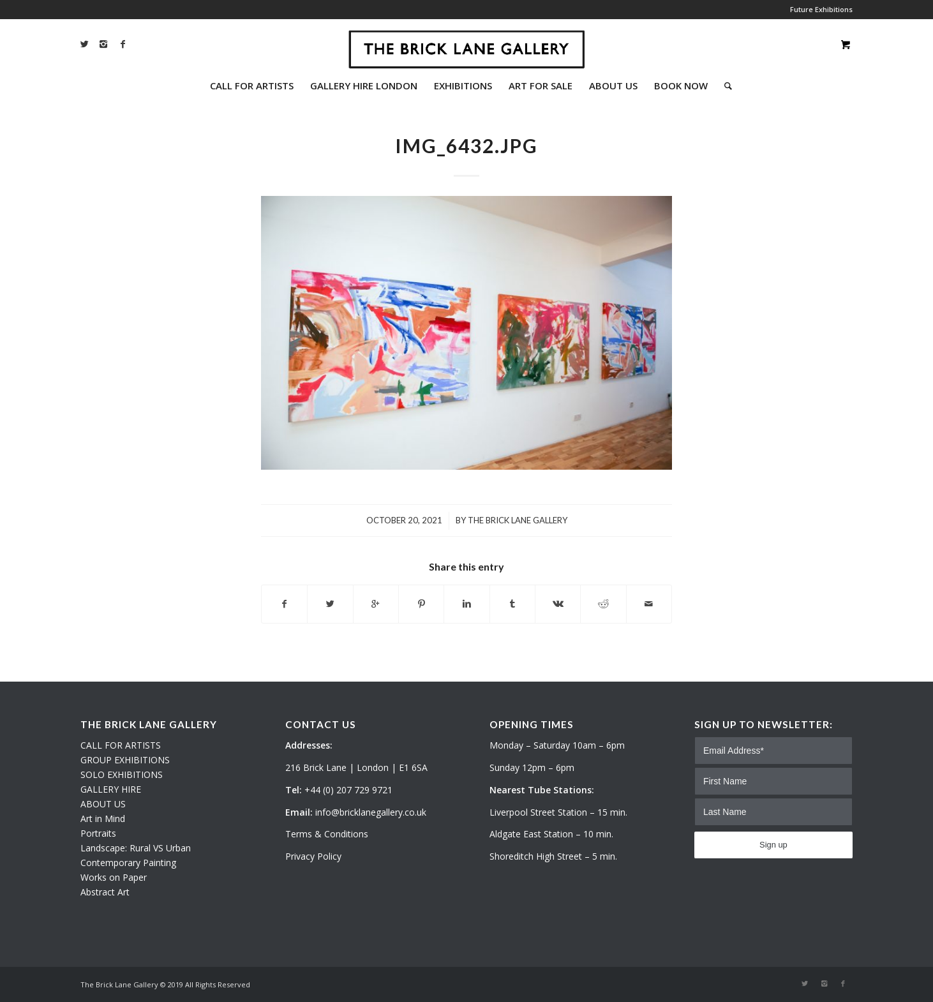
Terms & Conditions (326, 834)
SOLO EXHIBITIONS (121, 774)
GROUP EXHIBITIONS (125, 760)
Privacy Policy (313, 856)
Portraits (98, 833)
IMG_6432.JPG (466, 145)
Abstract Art (105, 892)
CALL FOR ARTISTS (120, 745)
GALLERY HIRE (110, 789)
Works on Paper (113, 877)
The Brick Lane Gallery (517, 520)
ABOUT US (103, 804)
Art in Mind (102, 818)
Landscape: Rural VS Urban (135, 848)
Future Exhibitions (821, 9)
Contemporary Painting (128, 862)
